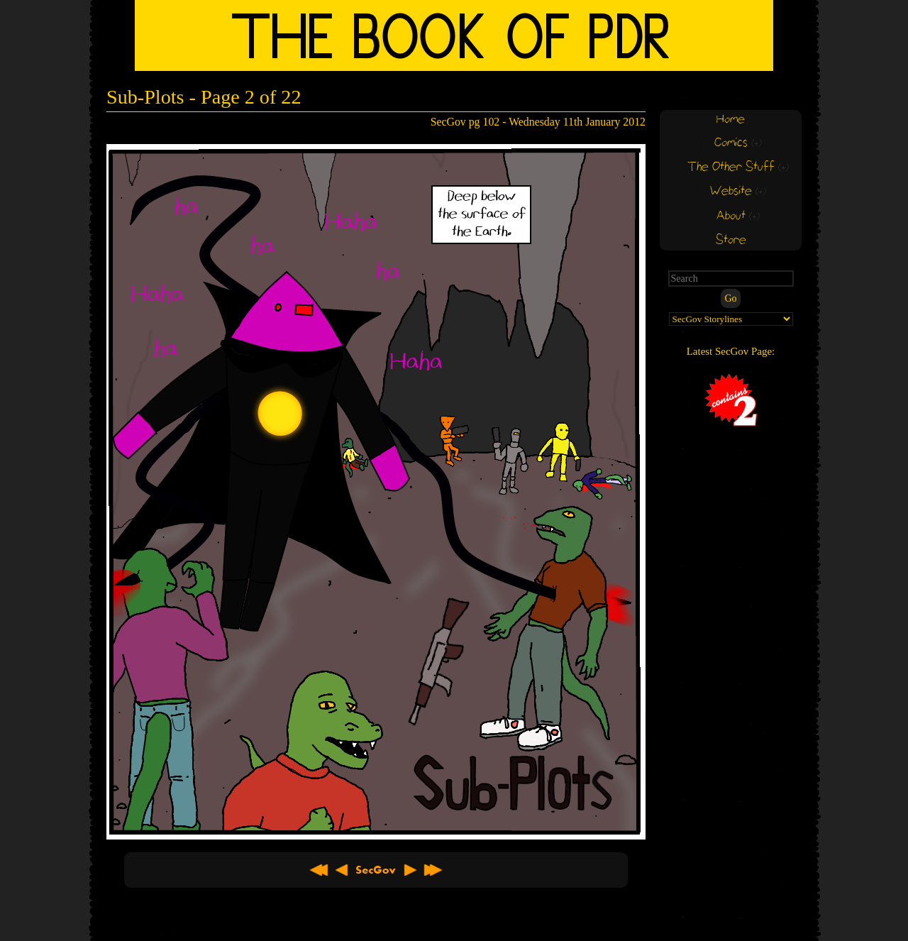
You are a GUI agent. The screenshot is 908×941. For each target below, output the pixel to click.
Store (731, 240)
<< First (319, 870)
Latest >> (432, 870)
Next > (410, 870)
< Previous (342, 870)
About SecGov (376, 870)
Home (730, 119)
